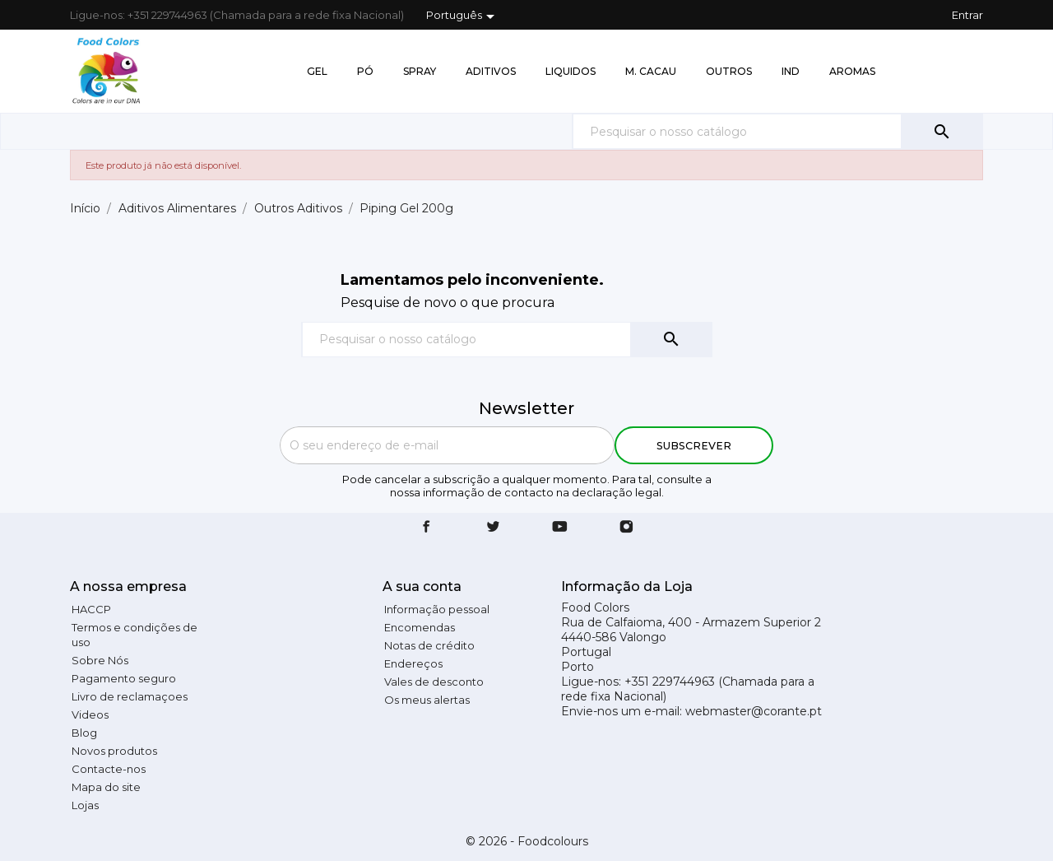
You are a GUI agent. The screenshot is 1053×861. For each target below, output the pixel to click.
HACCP (91, 609)
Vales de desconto (434, 681)
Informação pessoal (436, 609)
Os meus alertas (427, 699)
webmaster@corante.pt (753, 711)
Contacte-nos (109, 768)
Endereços (413, 663)
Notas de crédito (429, 645)
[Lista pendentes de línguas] (463, 16)
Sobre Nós (100, 660)
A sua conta (422, 586)
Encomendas (419, 627)
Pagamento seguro (124, 678)
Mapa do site (106, 787)
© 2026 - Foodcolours (527, 841)
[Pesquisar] (777, 131)
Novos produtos (114, 750)
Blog (84, 732)
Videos (90, 714)
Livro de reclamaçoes (130, 696)
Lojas (85, 805)
